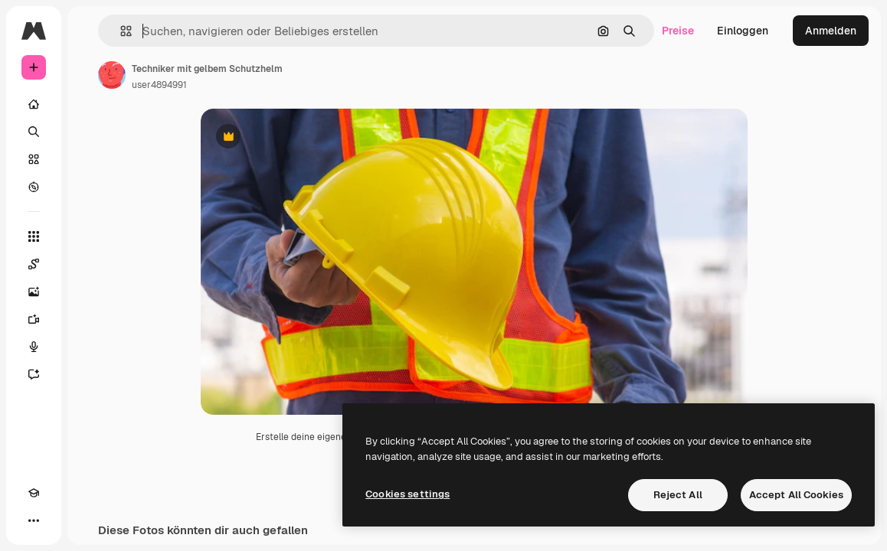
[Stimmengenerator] (33, 346)
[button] (120, 31)
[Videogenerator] (33, 319)
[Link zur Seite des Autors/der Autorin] (112, 75)
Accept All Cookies (796, 494)
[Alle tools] (33, 236)
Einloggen (742, 30)
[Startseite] (33, 104)
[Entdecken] (33, 186)
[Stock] (33, 159)
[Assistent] (33, 374)
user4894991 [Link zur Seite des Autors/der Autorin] (159, 85)
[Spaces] (33, 264)
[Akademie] (33, 493)
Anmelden (830, 30)
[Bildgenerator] (33, 291)
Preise (678, 30)
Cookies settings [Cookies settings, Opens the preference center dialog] (407, 493)
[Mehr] (33, 520)
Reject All (677, 494)
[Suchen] (33, 131)
